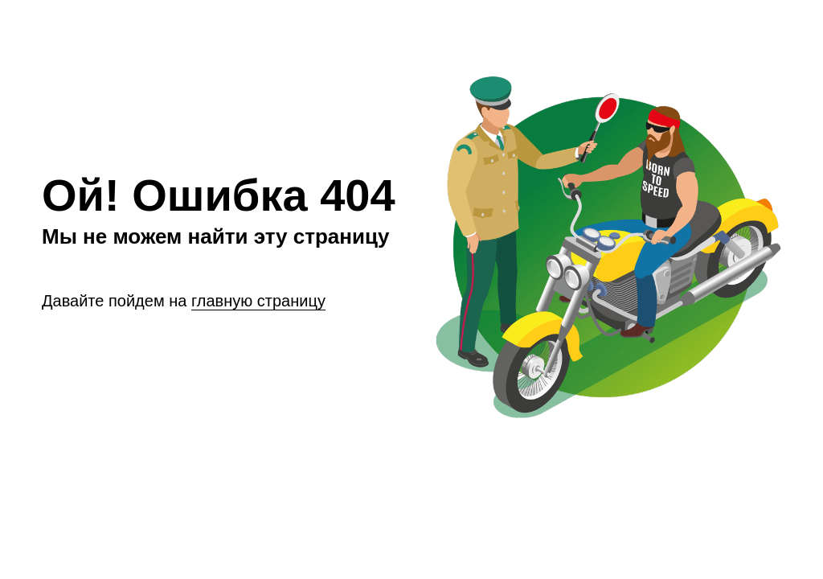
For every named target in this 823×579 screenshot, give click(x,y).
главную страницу (258, 301)
